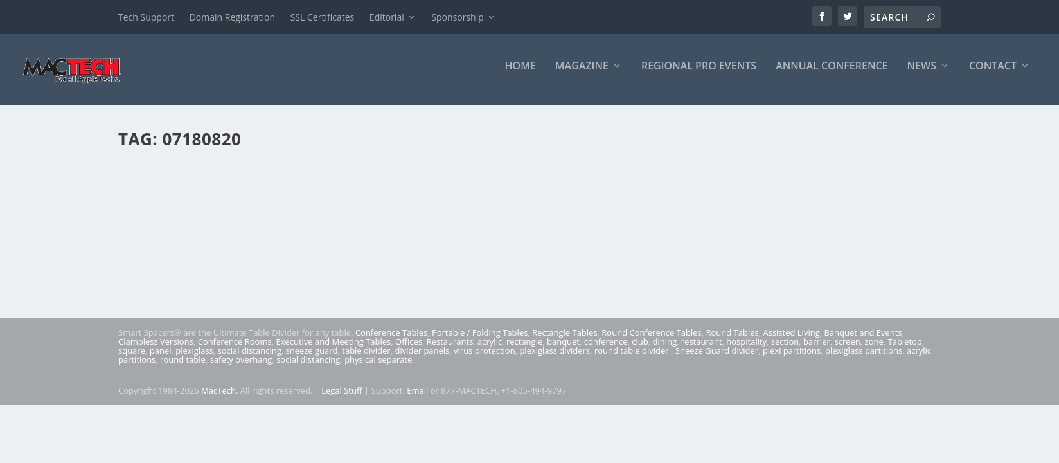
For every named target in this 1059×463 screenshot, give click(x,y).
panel (161, 359)
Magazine (582, 75)
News (921, 75)
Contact (993, 75)
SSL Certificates (322, 17)
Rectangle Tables (565, 341)
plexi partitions (792, 359)
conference (606, 350)
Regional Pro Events (698, 75)
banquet (563, 350)
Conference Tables (391, 341)
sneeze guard (312, 359)
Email (417, 398)
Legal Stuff (341, 398)
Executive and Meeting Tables (333, 350)
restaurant (701, 350)
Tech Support (146, 17)
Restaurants (450, 350)
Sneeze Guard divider (716, 359)
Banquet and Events (863, 341)
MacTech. (219, 398)
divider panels (422, 359)
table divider (366, 359)
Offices (408, 350)
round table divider (632, 359)
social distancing (249, 359)
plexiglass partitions (863, 359)
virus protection (484, 359)
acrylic (489, 350)
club (640, 350)
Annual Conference (831, 75)
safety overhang (241, 368)
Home (520, 75)
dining (665, 350)
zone (874, 350)
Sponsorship (457, 17)
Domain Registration (232, 17)
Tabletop (905, 350)
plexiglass (194, 359)
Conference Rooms (235, 350)
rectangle (524, 350)
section (785, 350)
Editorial (386, 17)
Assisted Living (791, 341)
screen (847, 350)
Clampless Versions (155, 350)
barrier (816, 350)
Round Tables (732, 341)
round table (183, 368)
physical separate (378, 368)
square (131, 359)
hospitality (746, 350)
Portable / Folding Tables (480, 341)
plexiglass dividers (554, 359)
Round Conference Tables (651, 341)
